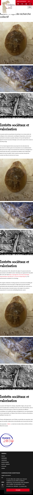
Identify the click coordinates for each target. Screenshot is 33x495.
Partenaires (4, 458)
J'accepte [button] (18, 490)
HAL (29, 1)
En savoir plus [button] (23, 486)
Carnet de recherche (21, 1)
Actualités (3, 466)
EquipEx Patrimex (5, 462)
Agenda (3, 468)
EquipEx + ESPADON (5, 464)
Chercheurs (4, 460)
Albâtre (8, 424)
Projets (3, 456)
